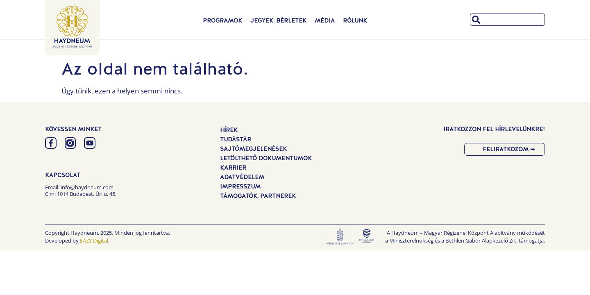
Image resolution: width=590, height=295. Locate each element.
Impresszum (240, 186)
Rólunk (355, 20)
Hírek (229, 130)
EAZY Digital (94, 240)
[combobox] (507, 20)
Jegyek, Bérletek (278, 20)
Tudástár (235, 139)
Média (325, 20)
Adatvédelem (242, 177)
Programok (222, 20)
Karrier (233, 167)
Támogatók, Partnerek (258, 196)
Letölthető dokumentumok (266, 158)
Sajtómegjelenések (253, 148)
